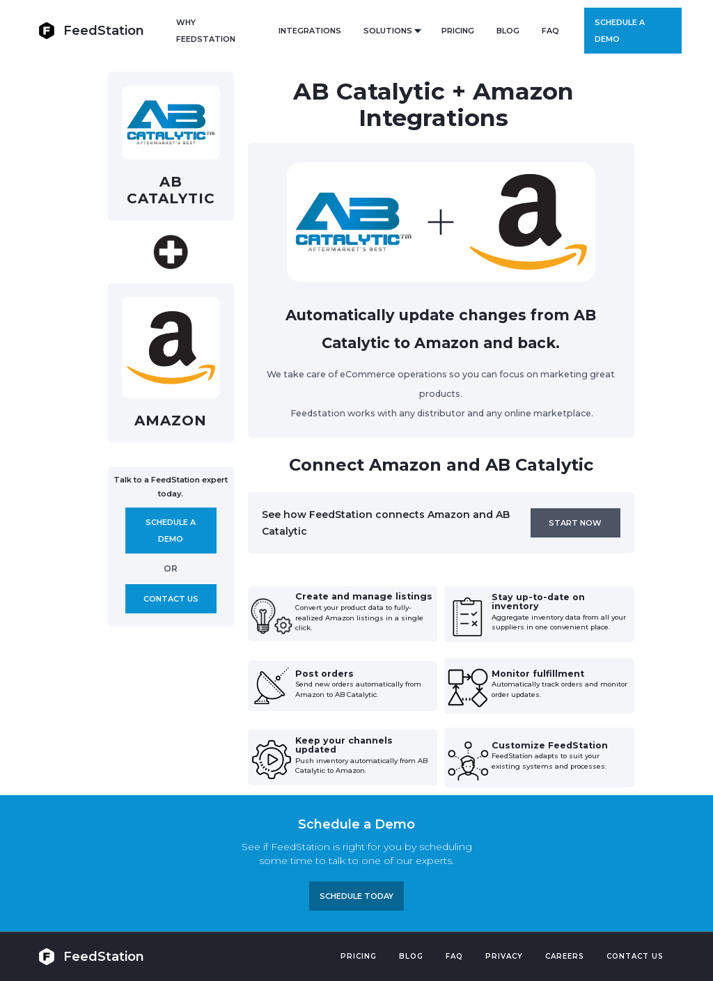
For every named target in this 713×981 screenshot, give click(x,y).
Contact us (170, 599)
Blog (411, 956)
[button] (391, 30)
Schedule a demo (620, 30)
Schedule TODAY (356, 896)
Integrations (310, 31)
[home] (91, 30)
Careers (564, 956)
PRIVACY (504, 956)
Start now (575, 523)
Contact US (635, 956)
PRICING (457, 31)
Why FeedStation (205, 30)
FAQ (550, 31)
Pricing (358, 956)
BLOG (507, 31)
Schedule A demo (171, 530)
